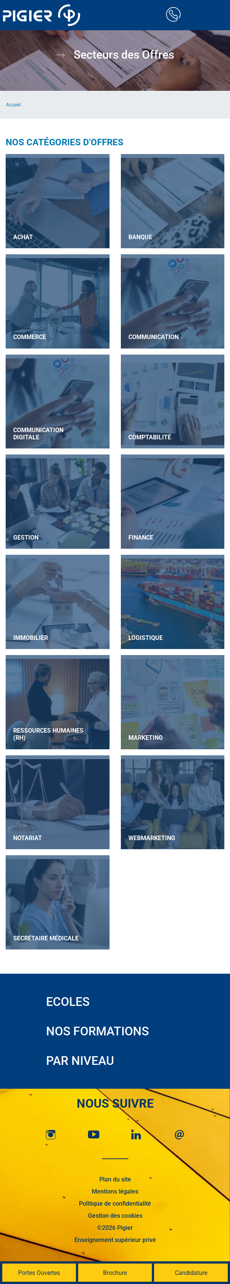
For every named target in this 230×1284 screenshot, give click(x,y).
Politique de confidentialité (115, 1203)
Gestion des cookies (115, 1215)
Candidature (191, 1272)
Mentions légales (115, 1191)
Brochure (115, 1272)
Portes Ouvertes (39, 1272)
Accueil (13, 104)
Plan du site (115, 1179)
